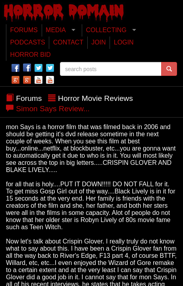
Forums (29, 98)
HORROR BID (30, 54)
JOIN (98, 42)
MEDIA (56, 30)
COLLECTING (106, 30)
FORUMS (24, 30)
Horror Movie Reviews (95, 98)
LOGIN (124, 42)
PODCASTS (27, 42)
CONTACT (68, 42)
